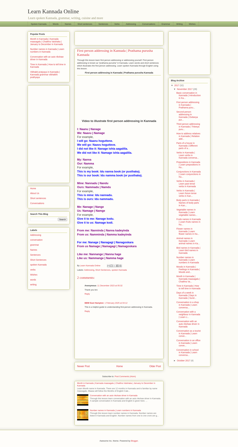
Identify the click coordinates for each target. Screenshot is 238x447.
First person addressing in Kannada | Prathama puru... (187, 105)
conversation (36, 240)
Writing (179, 24)
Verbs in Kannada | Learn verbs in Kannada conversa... (187, 155)
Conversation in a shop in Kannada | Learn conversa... (187, 305)
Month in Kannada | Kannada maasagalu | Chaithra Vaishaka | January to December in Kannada (46, 41)
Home (119, 366)
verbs (32, 269)
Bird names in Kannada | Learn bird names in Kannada (188, 250)
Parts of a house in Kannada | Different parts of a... (186, 146)
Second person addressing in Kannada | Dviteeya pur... (187, 116)
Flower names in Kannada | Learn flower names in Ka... (187, 231)
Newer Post (83, 366)
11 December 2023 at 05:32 (109, 285)
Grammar (166, 24)
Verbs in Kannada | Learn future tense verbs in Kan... (186, 193)
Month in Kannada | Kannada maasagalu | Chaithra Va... (188, 279)
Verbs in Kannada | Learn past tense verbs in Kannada (186, 184)
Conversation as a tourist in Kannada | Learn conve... (188, 333)
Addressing (131, 24)
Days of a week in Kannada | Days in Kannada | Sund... (186, 295)
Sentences (103, 24)
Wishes (192, 24)
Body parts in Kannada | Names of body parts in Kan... (188, 203)
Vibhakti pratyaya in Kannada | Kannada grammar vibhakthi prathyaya (45, 74)
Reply (87, 294)
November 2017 (185, 89)
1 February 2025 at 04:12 (116, 303)
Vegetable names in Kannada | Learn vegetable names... (186, 212)
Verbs (116, 24)
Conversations (148, 24)
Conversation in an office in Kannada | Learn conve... (188, 343)
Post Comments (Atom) (125, 376)
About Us (34, 193)
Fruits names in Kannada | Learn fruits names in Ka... (188, 222)
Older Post (155, 366)
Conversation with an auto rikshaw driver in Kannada (113, 395)
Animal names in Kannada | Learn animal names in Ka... (188, 241)
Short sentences (85, 24)
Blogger (134, 441)
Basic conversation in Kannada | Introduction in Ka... (188, 95)
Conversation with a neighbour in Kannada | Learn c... (188, 314)
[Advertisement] (113, 37)
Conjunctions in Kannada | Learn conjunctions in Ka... (188, 174)
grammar (34, 245)
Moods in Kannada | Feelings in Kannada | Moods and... (188, 269)
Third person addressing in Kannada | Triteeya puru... (188, 127)
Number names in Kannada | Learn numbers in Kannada (115, 410)
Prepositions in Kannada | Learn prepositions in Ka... (188, 165)
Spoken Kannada (39, 24)
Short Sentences (102, 270)
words (33, 279)
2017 (177, 85)
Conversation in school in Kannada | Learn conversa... (187, 352)
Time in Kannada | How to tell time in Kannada (188, 287)
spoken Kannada (119, 270)
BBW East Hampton (94, 303)
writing (33, 284)
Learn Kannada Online (53, 11)
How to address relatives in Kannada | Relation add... (188, 136)
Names (68, 24)
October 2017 (184, 360)
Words (55, 24)
